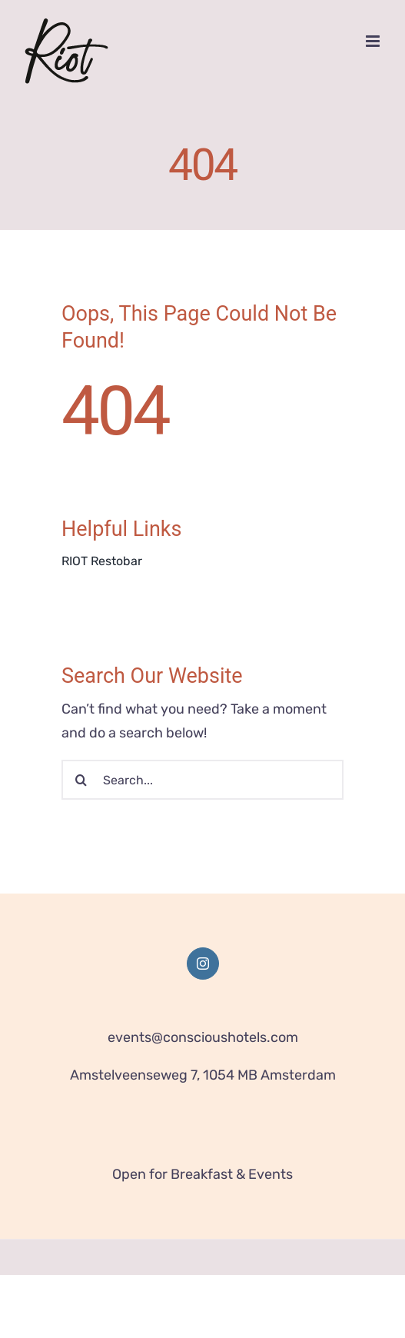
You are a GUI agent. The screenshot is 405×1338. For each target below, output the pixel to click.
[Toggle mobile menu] (374, 41)
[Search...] (202, 780)
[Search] (81, 780)
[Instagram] (203, 963)
